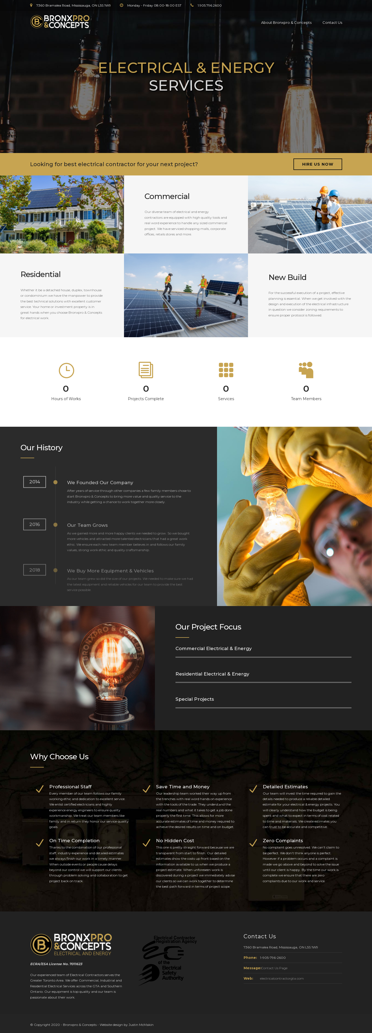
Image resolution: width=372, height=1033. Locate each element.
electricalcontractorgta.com (282, 978)
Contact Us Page (274, 968)
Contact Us (332, 22)
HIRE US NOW (317, 164)
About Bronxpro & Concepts (286, 22)
